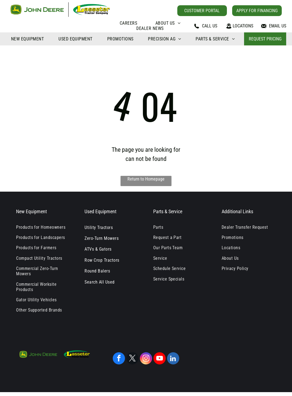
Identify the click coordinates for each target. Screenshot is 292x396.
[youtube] (159, 359)
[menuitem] (128, 23)
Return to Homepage (146, 179)
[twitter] (132, 359)
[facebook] (119, 359)
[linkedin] (173, 359)
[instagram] (146, 359)
